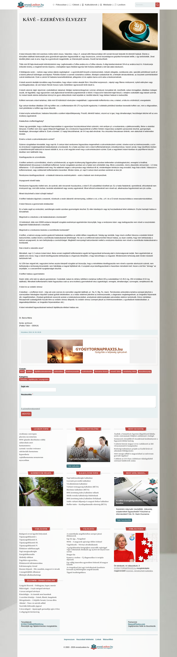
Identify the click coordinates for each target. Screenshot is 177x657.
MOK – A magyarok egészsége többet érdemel (84, 541)
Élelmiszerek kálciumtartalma (30, 563)
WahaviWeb (108, 639)
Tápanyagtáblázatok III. (28, 542)
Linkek (98, 639)
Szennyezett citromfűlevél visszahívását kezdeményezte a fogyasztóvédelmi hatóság (136, 439)
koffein (29, 371)
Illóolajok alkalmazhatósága (30, 574)
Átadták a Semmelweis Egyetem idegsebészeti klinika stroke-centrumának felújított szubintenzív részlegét (134, 434)
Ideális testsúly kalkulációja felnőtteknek (82, 495)
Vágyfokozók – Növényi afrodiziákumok (82, 544)
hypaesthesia (24, 454)
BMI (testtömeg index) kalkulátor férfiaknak (84, 498)
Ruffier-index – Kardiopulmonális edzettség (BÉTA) (87, 504)
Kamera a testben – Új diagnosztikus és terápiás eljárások (85, 558)
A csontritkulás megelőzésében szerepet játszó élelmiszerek (84, 534)
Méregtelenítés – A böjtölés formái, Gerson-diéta (37, 600)
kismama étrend (101, 371)
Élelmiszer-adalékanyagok (29, 548)
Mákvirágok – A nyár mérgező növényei (34, 588)
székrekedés (87, 371)
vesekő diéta (115, 371)
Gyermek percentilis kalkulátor (79, 480)
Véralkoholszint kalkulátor (77, 483)
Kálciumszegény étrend (28, 566)
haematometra (24, 445)
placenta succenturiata (28, 436)
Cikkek (75, 4)
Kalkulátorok (91, 4)
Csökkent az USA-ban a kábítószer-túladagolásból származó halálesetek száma (133, 459)
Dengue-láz (71, 554)
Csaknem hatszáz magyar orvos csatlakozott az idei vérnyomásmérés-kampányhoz (134, 444)
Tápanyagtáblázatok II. (28, 539)
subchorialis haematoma (28, 451)
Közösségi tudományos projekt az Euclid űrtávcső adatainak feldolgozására (133, 449)
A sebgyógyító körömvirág (29, 611)
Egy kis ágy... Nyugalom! (76, 538)
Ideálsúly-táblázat (26, 557)
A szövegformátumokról (30, 409)
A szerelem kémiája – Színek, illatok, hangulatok (38, 597)
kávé (22, 371)
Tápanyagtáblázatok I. (28, 536)
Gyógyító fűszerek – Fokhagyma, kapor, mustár (37, 585)
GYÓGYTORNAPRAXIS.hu (125, 568)
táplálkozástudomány (43, 371)
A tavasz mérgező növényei (29, 591)
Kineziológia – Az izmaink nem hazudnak (35, 594)
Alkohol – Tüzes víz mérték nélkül (32, 603)
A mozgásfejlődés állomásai (29, 571)
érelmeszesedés (72, 371)
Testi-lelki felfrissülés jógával (30, 605)
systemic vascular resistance (30, 448)
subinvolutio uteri (26, 442)
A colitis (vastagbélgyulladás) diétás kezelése (132, 501)
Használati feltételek (85, 639)
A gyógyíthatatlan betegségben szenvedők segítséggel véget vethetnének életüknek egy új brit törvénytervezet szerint (88, 549)
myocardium (24, 460)
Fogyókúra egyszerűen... (28, 560)
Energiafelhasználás (27, 554)
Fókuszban (61, 4)
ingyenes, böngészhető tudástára (139, 570)
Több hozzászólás (124, 519)
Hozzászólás (26, 394)
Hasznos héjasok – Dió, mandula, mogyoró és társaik (39, 568)
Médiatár (107, 4)
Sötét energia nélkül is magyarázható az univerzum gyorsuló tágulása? (133, 454)
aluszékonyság (145, 371)
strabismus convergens (28, 433)
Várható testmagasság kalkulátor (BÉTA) (83, 486)
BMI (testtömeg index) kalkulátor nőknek (83, 492)
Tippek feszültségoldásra (76, 572)
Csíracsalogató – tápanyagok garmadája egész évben (39, 608)
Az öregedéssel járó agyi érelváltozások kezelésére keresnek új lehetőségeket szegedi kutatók (86, 568)
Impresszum (69, 639)
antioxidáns (58, 371)
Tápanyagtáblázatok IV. (28, 545)
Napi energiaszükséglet (28, 551)
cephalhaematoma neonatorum (31, 457)
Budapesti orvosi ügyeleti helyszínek (33, 533)
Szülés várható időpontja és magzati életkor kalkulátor (88, 501)
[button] (130, 31)
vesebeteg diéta (129, 371)
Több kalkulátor (73, 465)
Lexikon (121, 4)
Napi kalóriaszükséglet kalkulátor (84, 458)
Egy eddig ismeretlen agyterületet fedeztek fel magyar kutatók (87, 563)
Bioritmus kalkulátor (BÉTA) (78, 489)
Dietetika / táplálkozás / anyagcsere (34, 379)
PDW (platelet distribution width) (32, 439)
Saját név (25, 386)
